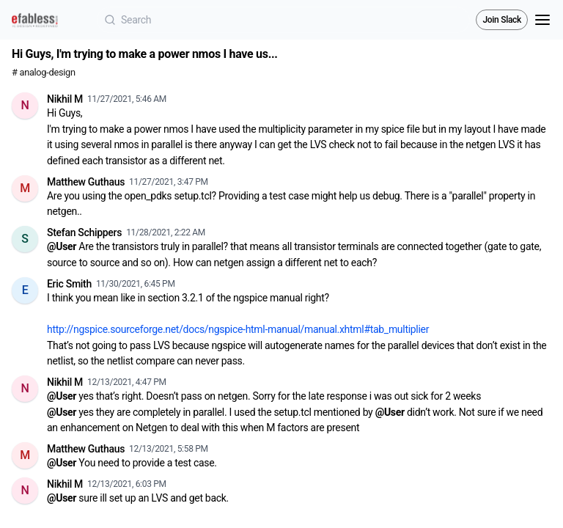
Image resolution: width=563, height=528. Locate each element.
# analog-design (44, 72)
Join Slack (501, 20)
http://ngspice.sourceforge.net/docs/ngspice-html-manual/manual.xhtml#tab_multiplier (238, 329)
